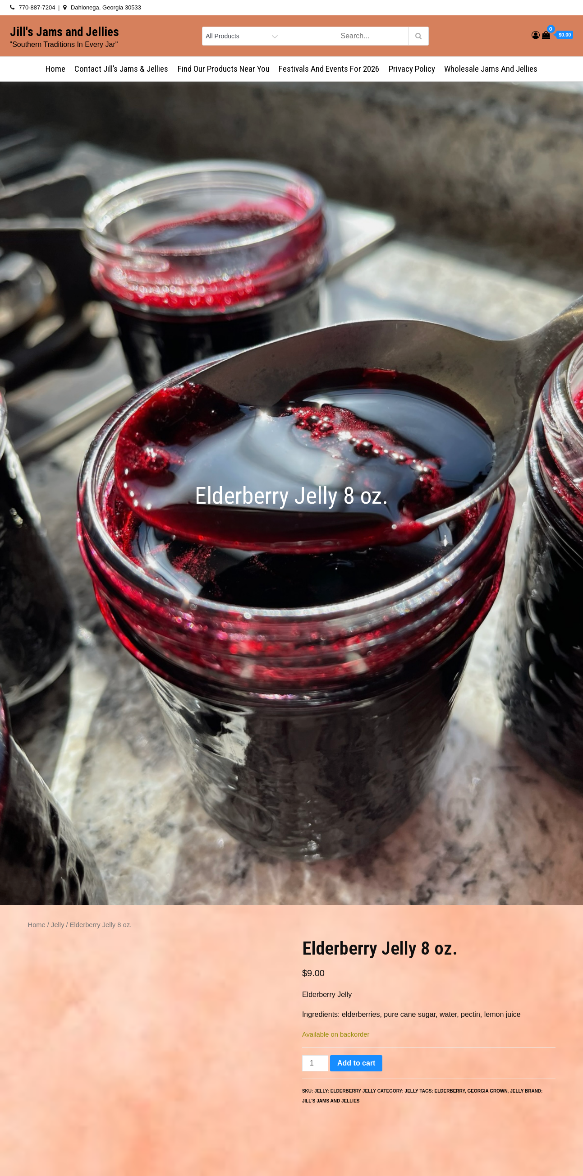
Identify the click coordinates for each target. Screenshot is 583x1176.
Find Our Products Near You (224, 69)
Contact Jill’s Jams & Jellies (121, 69)
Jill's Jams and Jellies (64, 32)
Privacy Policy (412, 69)
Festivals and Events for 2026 (329, 69)
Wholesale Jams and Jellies (490, 69)
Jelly (57, 924)
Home (55, 69)
